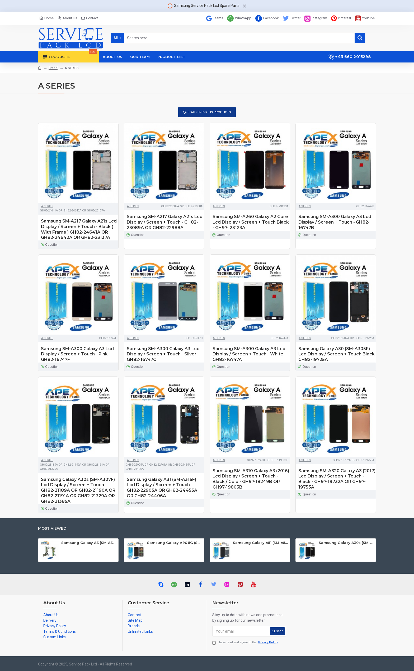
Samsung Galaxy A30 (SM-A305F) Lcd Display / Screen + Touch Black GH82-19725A (336, 354)
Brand (53, 68)
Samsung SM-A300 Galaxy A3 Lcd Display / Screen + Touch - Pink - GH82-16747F (77, 354)
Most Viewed (52, 528)
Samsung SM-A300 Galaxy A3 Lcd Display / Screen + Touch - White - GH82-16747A (249, 354)
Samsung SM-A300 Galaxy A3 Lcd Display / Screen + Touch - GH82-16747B (334, 222)
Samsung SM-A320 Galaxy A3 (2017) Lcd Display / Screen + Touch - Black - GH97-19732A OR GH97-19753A (336, 479)
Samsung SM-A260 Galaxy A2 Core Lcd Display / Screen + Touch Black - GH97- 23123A (251, 222)
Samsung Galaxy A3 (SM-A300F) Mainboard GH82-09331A (88, 542)
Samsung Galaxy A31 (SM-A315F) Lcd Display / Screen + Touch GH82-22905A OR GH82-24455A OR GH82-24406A (162, 487)
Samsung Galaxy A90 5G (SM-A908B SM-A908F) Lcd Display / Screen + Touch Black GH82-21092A (174, 542)
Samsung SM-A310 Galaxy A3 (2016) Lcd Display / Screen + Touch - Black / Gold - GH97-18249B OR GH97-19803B (251, 479)
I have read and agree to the (245, 642)
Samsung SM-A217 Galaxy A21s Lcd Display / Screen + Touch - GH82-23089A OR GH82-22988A (165, 222)
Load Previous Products (209, 112)
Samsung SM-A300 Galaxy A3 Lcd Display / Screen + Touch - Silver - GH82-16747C (163, 354)
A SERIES (47, 206)
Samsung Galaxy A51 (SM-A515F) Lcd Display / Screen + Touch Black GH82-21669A (260, 542)
